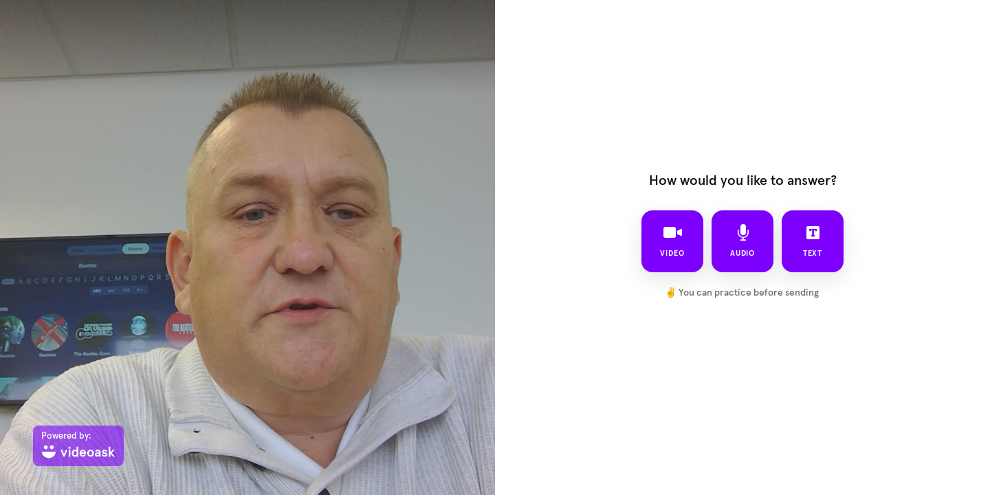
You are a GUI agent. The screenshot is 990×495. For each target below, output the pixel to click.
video (672, 240)
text (813, 240)
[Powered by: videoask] (78, 446)
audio (743, 240)
